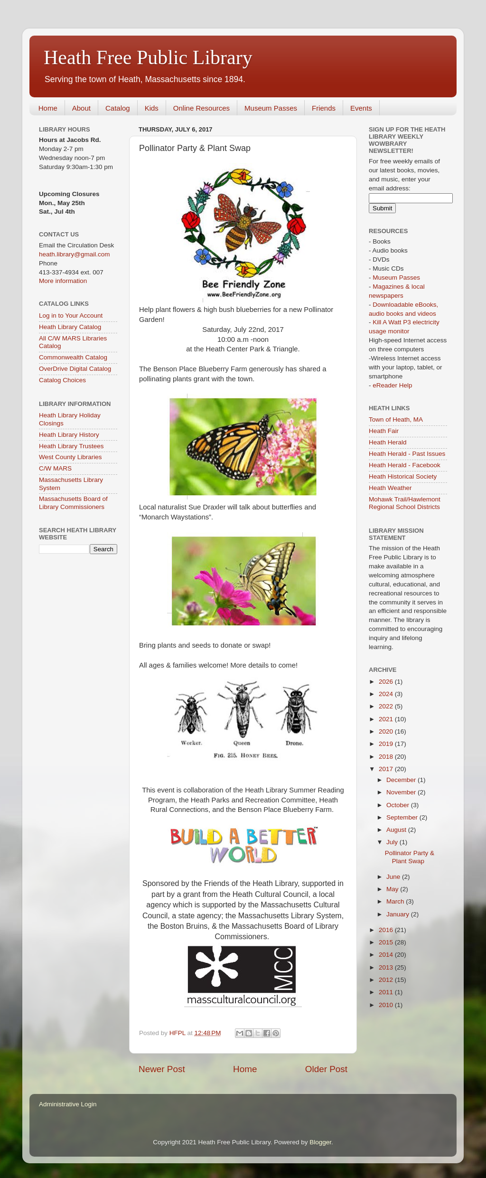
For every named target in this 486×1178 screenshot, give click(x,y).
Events (361, 108)
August (397, 829)
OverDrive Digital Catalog (75, 368)
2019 (387, 743)
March (396, 901)
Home (47, 108)
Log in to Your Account (71, 315)
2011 (387, 992)
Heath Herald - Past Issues (407, 453)
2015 (387, 942)
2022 (387, 706)
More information (63, 280)
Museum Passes (270, 108)
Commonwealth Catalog (73, 357)
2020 (387, 731)
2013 (387, 967)
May (393, 889)
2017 (387, 769)
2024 (387, 693)
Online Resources (201, 108)
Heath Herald (388, 442)
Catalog (117, 108)
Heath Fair (384, 430)
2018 (387, 756)
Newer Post (162, 1069)
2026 (387, 681)
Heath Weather (390, 487)
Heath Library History (69, 434)
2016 (387, 929)
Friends (324, 108)
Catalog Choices (62, 380)
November (402, 792)
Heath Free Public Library (148, 57)
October (398, 805)
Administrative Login (68, 1104)
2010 (387, 1004)
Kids (152, 108)
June (394, 876)
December (402, 779)
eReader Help (392, 385)
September (403, 817)
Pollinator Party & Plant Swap (409, 856)
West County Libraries (70, 457)
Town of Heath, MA (396, 419)
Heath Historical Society (403, 476)
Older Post (326, 1069)
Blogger (320, 1142)
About (81, 108)
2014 (387, 954)
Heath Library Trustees (71, 446)
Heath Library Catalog (70, 326)
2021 (387, 719)
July (393, 842)
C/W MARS (55, 468)
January (398, 914)
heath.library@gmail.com (74, 254)
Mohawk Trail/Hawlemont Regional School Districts (404, 503)
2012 (387, 979)
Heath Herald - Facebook (404, 465)
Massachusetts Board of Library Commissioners (73, 502)
